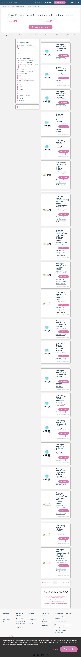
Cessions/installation (25, 58)
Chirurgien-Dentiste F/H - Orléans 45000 (61, 262)
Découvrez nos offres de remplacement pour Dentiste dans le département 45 (56, 585)
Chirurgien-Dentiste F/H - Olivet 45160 (61, 290)
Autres (21, 68)
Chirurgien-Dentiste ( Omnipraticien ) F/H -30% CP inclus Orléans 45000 (62, 231)
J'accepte (68, 649)
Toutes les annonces (8, 6)
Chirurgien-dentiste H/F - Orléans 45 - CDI (61, 415)
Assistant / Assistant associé (27, 71)
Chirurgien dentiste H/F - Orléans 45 (61, 140)
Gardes (21, 84)
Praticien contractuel (24, 95)
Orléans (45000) (61, 52)
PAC (20, 91)
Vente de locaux (24, 66)
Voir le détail (54, 649)
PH (19, 93)
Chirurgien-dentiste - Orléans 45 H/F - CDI (60, 340)
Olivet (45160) (60, 98)
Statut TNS (21, 99)
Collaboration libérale (26, 62)
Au (18, 53)
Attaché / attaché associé (26, 73)
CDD (20, 75)
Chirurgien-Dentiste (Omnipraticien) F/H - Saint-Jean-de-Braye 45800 (62, 543)
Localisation (45, 18)
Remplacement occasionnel (27, 47)
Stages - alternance (24, 97)
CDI (19, 77)
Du (18, 49)
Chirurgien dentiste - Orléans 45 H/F (60, 115)
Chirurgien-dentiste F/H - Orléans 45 (61, 366)
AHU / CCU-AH (22, 70)
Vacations (21, 100)
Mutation (21, 90)
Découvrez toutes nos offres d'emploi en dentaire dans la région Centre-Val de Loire (56, 589)
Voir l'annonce (64, 55)
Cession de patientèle (26, 60)
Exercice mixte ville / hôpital (26, 80)
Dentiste (29, 6)
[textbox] (17, 21)
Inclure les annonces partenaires (28, 107)
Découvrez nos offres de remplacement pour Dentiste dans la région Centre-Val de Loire (56, 593)
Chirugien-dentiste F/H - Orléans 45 (61, 68)
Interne (21, 88)
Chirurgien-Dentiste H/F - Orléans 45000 (61, 518)
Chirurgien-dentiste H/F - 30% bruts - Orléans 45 (61, 462)
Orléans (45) (60, 207)
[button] (59, 2)
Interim (21, 86)
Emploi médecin (20, 6)
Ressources (38, 2)
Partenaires (48, 2)
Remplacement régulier (25, 45)
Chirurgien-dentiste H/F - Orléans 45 (61, 47)
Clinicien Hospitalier (24, 79)
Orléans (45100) (61, 346)
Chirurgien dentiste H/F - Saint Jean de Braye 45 (61, 390)
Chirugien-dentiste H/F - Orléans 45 (61, 317)
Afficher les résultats (40, 27)
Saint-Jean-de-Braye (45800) (61, 397)
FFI (19, 82)
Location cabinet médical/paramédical (30, 64)
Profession (10, 18)
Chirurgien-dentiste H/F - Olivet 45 (61, 92)
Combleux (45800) (62, 551)
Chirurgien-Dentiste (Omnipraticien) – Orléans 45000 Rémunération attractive (62, 198)
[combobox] (23, 21)
